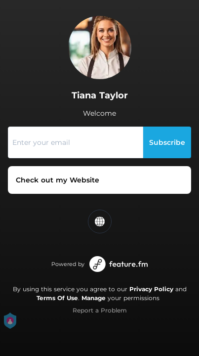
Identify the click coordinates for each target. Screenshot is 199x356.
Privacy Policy (151, 289)
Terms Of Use (57, 298)
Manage (93, 298)
